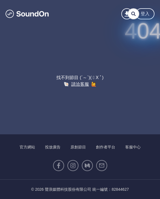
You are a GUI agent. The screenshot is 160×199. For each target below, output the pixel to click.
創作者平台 (105, 147)
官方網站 (27, 147)
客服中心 (133, 147)
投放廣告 (53, 147)
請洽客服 (80, 84)
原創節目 (78, 147)
